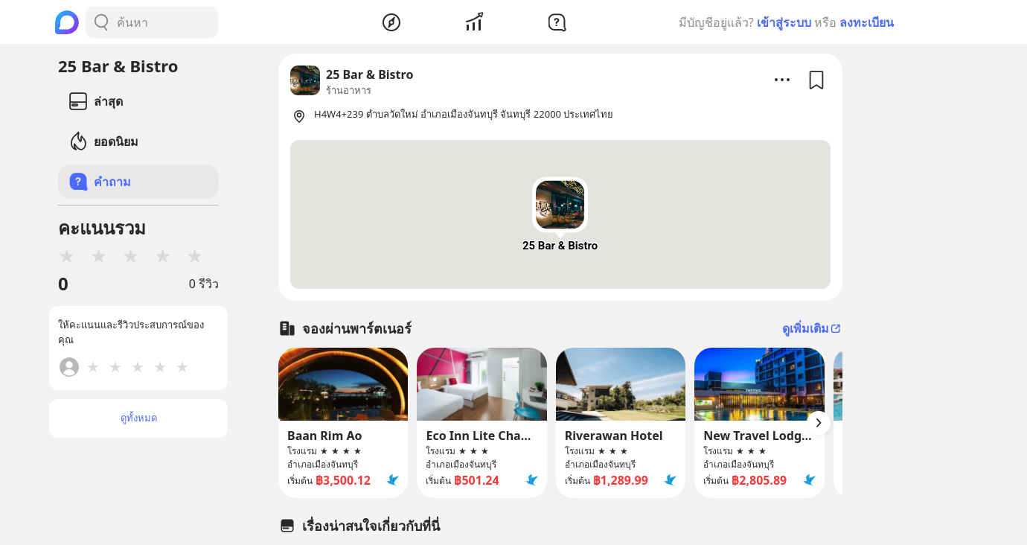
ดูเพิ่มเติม (812, 328)
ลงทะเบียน (866, 22)
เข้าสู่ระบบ (784, 22)
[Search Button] (101, 22)
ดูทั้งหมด (139, 417)
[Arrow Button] (819, 423)
